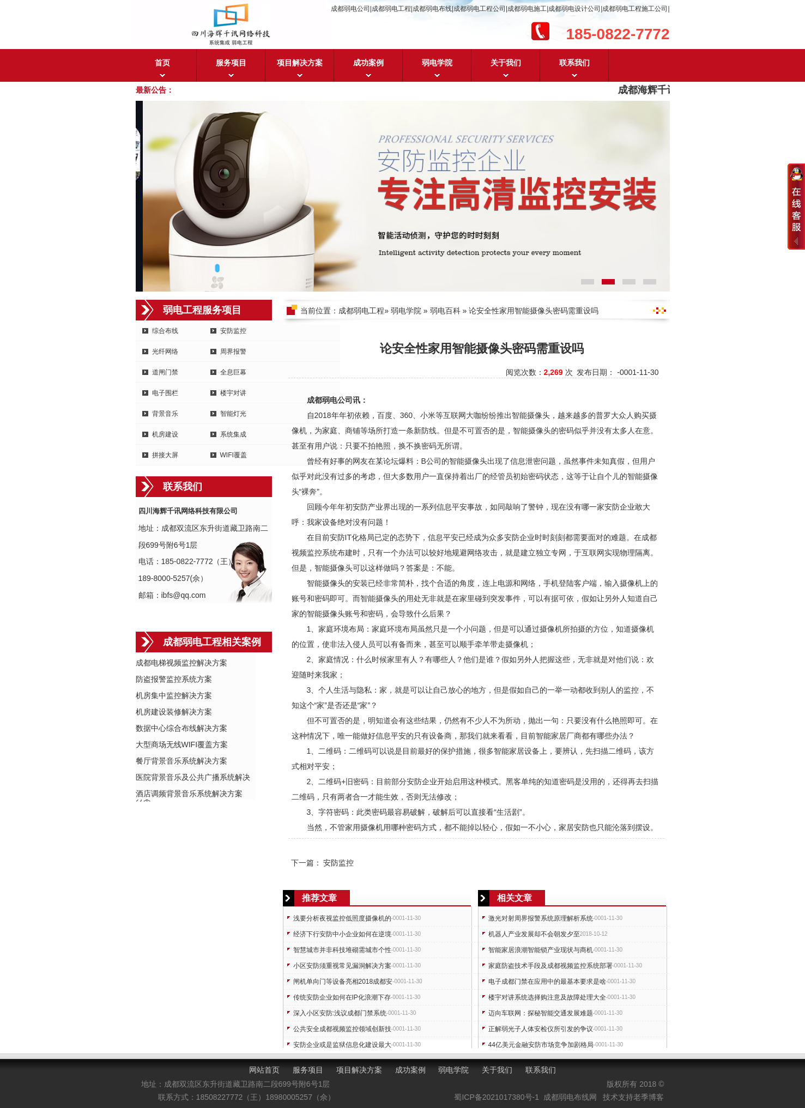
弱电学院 (437, 62)
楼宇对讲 (233, 393)
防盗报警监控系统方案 (174, 679)
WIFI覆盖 (233, 455)
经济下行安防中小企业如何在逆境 (342, 934)
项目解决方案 (300, 62)
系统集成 (233, 434)
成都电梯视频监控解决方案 (181, 662)
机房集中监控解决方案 (174, 695)
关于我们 (506, 62)
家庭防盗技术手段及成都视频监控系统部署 (550, 966)
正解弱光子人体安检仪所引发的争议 (540, 1029)
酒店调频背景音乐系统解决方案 (189, 793)
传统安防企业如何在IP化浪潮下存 (342, 997)
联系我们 (574, 62)
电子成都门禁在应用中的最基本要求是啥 (547, 981)
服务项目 (231, 62)
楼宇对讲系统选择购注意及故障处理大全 (547, 997)
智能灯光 (233, 413)
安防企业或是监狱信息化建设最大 (342, 1045)
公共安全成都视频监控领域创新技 (342, 1029)
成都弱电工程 (361, 310)
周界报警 (233, 351)
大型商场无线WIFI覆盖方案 (182, 744)
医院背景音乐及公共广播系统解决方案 (193, 778)
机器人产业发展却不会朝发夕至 (534, 934)
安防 (360, 506)
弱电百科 (445, 310)
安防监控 (233, 331)
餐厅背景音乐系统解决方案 (181, 760)
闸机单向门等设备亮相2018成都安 (343, 981)
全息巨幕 (233, 372)
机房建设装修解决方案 (174, 711)
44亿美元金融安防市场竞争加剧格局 (541, 1045)
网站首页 (264, 1069)
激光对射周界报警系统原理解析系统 (540, 918)
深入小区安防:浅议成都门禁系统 (339, 1013)
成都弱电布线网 (570, 1097)
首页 (162, 62)
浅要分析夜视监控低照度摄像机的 (342, 918)
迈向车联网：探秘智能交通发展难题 (540, 1013)
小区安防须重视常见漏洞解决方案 (342, 966)
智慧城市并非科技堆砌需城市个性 (342, 950)
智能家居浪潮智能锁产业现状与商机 (540, 950)
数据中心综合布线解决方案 (181, 728)
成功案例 (368, 62)
